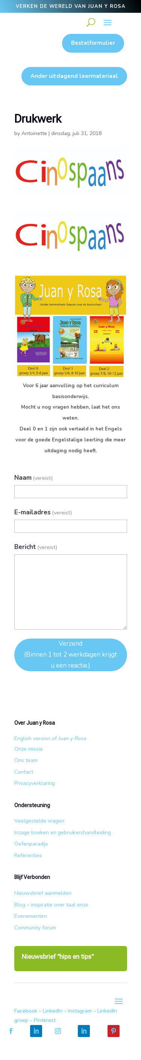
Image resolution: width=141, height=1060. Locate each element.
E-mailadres (43, 512)
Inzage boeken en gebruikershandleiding (62, 832)
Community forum (35, 927)
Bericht (36, 547)
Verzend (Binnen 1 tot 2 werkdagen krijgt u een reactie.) (70, 654)
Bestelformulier (93, 43)
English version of (50, 738)
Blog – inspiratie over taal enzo (51, 904)
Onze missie (28, 749)
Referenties (28, 855)
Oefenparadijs (31, 843)
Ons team (26, 760)
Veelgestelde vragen (39, 820)
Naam (33, 477)
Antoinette (34, 133)
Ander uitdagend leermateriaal (74, 76)
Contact (23, 772)
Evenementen (30, 916)
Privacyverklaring (34, 783)
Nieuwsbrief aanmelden (42, 893)
